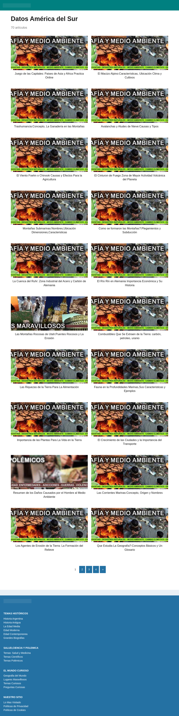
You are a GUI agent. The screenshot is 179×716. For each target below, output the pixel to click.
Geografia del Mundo (14, 675)
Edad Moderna (11, 630)
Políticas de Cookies (14, 710)
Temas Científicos (13, 656)
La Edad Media (11, 626)
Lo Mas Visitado (12, 702)
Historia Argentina (13, 618)
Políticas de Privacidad (15, 706)
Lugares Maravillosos (15, 679)
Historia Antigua (12, 622)
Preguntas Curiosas (14, 687)
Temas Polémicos (13, 660)
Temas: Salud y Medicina (17, 653)
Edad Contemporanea (15, 634)
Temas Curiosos (12, 683)
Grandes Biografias (13, 638)
